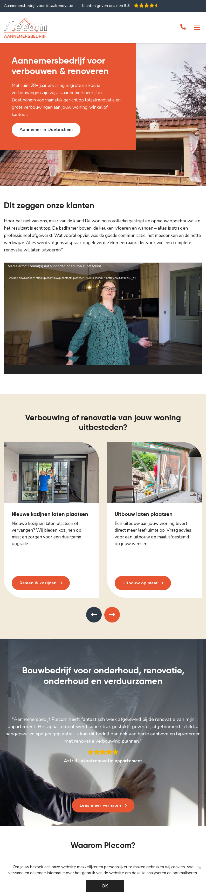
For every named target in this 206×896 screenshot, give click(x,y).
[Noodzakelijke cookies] (199, 867)
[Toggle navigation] (196, 27)
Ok (105, 886)
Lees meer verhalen (100, 805)
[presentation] (94, 615)
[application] (103, 318)
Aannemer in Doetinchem (46, 130)
